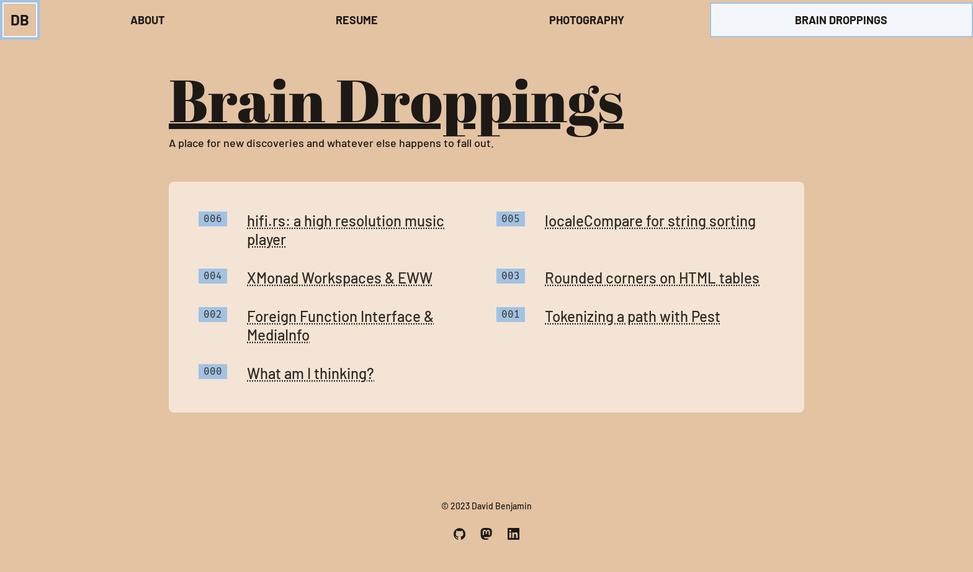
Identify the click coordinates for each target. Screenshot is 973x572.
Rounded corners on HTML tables (652, 278)
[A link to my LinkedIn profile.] (513, 533)
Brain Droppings (841, 20)
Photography (586, 20)
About (147, 20)
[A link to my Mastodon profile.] (486, 533)
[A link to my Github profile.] (459, 533)
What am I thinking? (310, 373)
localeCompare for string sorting (650, 221)
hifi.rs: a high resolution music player (345, 230)
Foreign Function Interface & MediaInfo (340, 325)
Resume (357, 20)
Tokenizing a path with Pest (632, 316)
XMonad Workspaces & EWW (340, 278)
